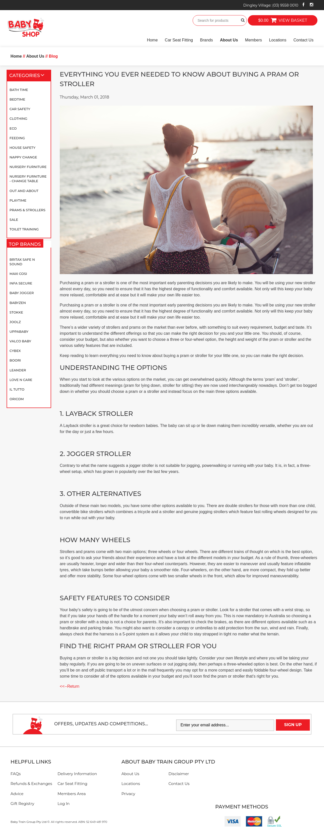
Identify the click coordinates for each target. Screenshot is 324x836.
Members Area (71, 793)
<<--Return (69, 686)
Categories (29, 75)
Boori (15, 360)
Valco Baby (20, 341)
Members (253, 40)
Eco (13, 128)
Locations (278, 40)
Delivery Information (77, 773)
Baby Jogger (22, 293)
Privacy (128, 793)
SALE (14, 220)
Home (152, 40)
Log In (63, 803)
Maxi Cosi (18, 274)
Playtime (18, 200)
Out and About (24, 191)
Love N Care (21, 380)
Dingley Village (270, 5)
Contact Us (303, 40)
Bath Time (19, 90)
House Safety (22, 148)
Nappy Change (23, 157)
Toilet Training (24, 229)
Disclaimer (178, 773)
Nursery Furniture (28, 167)
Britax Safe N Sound (22, 261)
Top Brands (26, 245)
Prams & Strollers (28, 210)
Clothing (18, 118)
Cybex (15, 351)
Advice (17, 793)
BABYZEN (18, 303)
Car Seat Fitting (179, 40)
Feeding (17, 138)
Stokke (16, 312)
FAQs (16, 773)
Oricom (17, 399)
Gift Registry (22, 803)
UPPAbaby (19, 331)
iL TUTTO (17, 389)
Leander (18, 370)
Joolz (15, 322)
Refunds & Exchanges (31, 783)
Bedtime (17, 99)
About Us (229, 40)
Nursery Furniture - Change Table (28, 178)
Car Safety (20, 109)
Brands (206, 40)
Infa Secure (21, 283)
